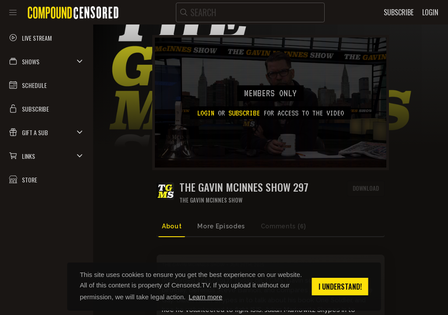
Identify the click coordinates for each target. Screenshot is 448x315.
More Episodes (221, 226)
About (172, 226)
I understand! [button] (340, 286)
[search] (250, 12)
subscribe (244, 112)
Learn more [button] (205, 297)
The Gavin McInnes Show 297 (243, 187)
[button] (46, 61)
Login (205, 112)
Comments (283, 226)
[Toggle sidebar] (13, 12)
